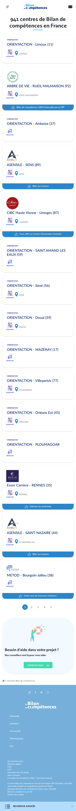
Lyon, (46, 789)
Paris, (41, 789)
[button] (29, 692)
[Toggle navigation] (7, 6)
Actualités (15, 731)
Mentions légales (14, 764)
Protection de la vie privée (18, 772)
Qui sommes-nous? (15, 761)
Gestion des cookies (15, 795)
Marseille (52, 789)
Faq (12, 746)
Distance (14, 724)
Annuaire (14, 716)
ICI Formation (57, 783)
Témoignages (16, 739)
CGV (9, 770)
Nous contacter (13, 775)
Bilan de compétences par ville (19, 792)
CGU (9, 767)
